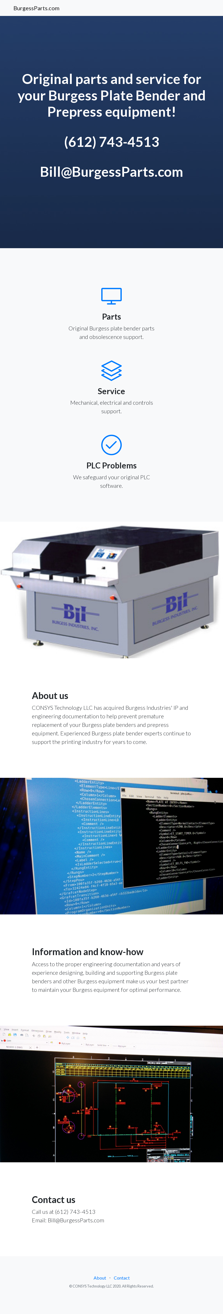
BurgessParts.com (36, 8)
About (100, 1277)
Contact (122, 1277)
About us (50, 695)
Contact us (53, 1199)
